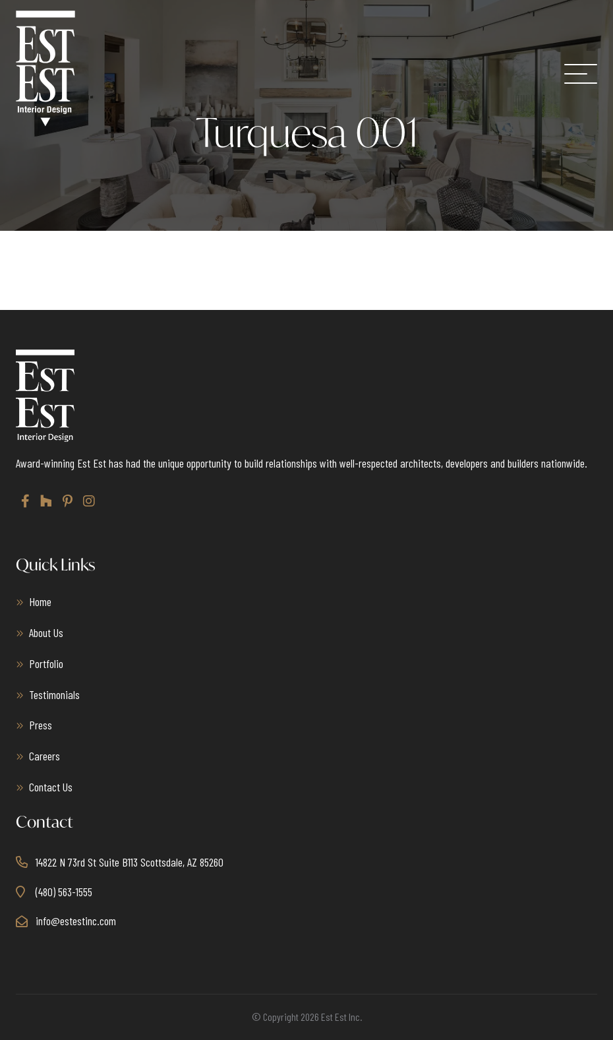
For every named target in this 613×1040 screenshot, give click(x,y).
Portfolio (46, 663)
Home (40, 601)
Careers (44, 756)
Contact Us (51, 787)
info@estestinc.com (76, 920)
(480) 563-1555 (64, 891)
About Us (46, 632)
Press (40, 725)
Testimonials (54, 694)
